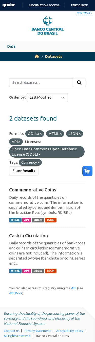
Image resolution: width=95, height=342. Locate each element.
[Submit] (79, 82)
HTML (15, 219)
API (26, 219)
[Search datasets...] (41, 82)
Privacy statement (38, 330)
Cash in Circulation (28, 235)
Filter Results (23, 171)
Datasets (53, 56)
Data (11, 46)
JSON (50, 219)
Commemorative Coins (32, 189)
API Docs (15, 293)
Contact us (11, 330)
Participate (79, 5)
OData (38, 219)
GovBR (8, 5)
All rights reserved (17, 335)
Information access (44, 5)
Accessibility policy (69, 330)
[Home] (37, 56)
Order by (17, 97)
